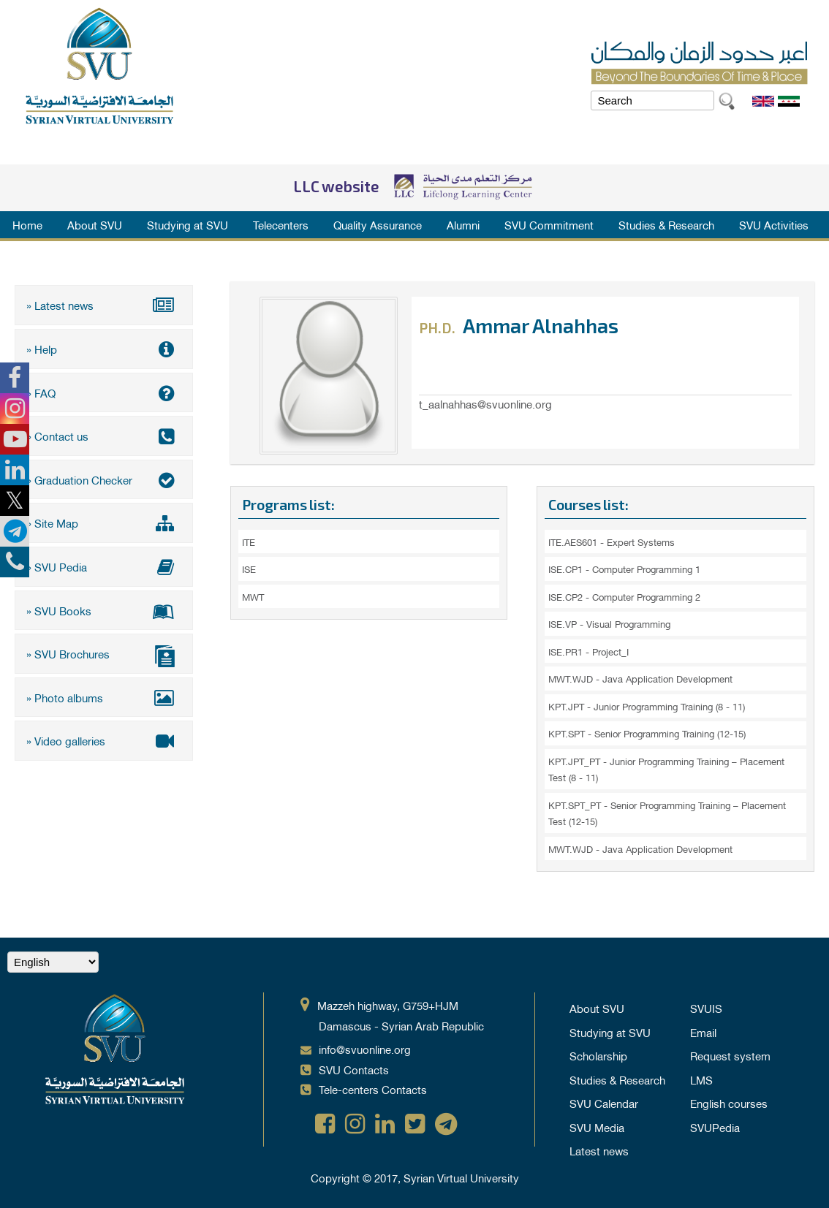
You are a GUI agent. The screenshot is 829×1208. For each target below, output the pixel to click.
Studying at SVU (187, 224)
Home (27, 224)
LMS (701, 1079)
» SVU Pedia (103, 565)
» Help (103, 348)
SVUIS (706, 1008)
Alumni (463, 224)
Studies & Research (666, 224)
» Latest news (103, 305)
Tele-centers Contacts (373, 1089)
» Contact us (103, 435)
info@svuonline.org (365, 1048)
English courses (729, 1103)
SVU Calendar (603, 1103)
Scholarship (598, 1055)
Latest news (599, 1150)
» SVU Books (103, 609)
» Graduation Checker (103, 478)
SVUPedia (715, 1127)
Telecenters (280, 224)
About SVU (94, 224)
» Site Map (103, 522)
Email (703, 1032)
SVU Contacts (354, 1069)
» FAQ (103, 391)
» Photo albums (103, 696)
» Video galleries (103, 739)
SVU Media (596, 1127)
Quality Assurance (377, 224)
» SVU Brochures (103, 654)
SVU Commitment (549, 224)
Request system (730, 1055)
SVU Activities (774, 224)
